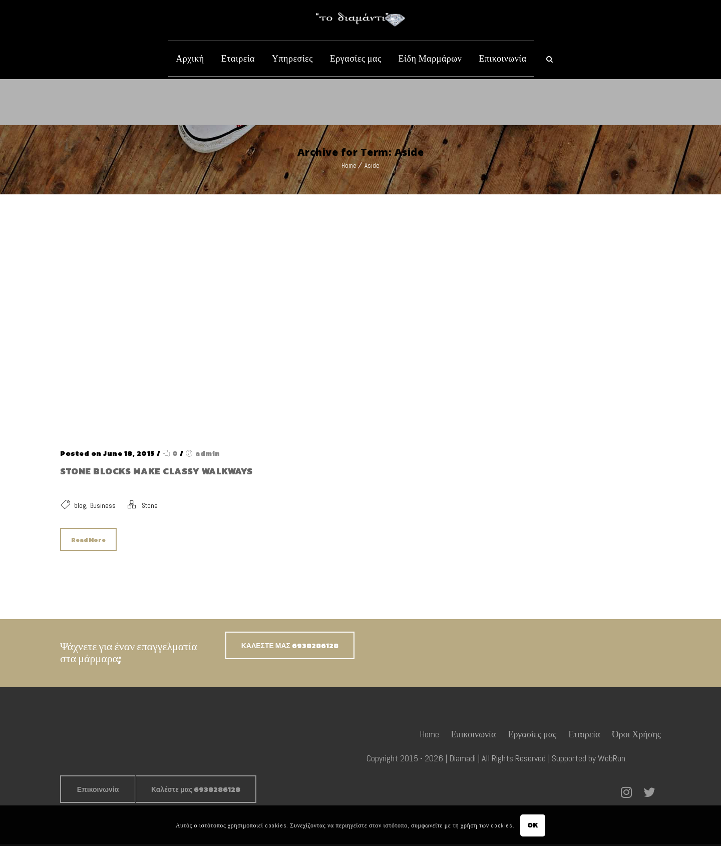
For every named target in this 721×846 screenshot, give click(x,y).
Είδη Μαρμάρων (430, 58)
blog (80, 505)
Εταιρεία (238, 58)
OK (533, 825)
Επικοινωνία (502, 58)
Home (348, 165)
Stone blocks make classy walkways (156, 471)
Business (103, 505)
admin (207, 453)
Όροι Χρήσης (636, 736)
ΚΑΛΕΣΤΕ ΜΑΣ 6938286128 (289, 648)
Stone (150, 505)
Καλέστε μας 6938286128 (195, 791)
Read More (88, 539)
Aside (372, 165)
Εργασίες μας (356, 58)
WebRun (611, 760)
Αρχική (190, 58)
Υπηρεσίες (292, 58)
